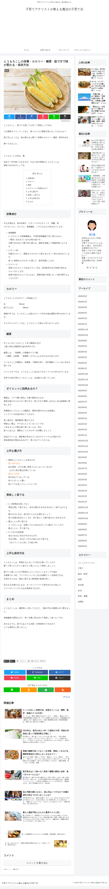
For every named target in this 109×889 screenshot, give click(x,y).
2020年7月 (82, 535)
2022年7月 (82, 402)
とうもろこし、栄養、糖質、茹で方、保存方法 (31, 662)
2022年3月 (82, 424)
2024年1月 (82, 324)
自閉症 (81, 602)
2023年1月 (82, 368)
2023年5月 (82, 346)
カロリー (31, 182)
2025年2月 (82, 302)
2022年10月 (83, 385)
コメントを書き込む (37, 866)
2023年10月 (83, 335)
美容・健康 (82, 596)
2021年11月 (83, 446)
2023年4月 (82, 352)
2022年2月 (82, 429)
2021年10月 (83, 452)
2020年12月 (83, 507)
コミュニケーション (86, 563)
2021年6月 (82, 474)
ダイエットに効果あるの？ (38, 189)
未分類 (81, 585)
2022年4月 (82, 418)
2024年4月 (82, 313)
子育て (81, 568)
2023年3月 (82, 357)
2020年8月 (82, 529)
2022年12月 (83, 374)
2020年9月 (82, 524)
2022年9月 (82, 391)
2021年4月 (82, 485)
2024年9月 (82, 307)
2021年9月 (82, 457)
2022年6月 (82, 407)
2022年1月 (82, 435)
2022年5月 (82, 413)
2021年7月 (82, 468)
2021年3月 (82, 491)
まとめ (30, 202)
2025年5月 (82, 296)
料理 (6, 662)
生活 (12, 662)
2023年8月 (82, 341)
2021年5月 (82, 480)
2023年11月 (83, 329)
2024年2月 (82, 318)
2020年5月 (82, 546)
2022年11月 (83, 380)
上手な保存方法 (34, 199)
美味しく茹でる (34, 195)
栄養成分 (31, 178)
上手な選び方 (33, 192)
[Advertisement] (54, 31)
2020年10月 (83, 518)
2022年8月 (82, 396)
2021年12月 (83, 441)
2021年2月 (82, 496)
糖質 (29, 185)
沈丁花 (92, 234)
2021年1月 (82, 502)
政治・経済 (82, 574)
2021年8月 (82, 463)
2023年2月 (82, 363)
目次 (34, 173)
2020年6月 (82, 541)
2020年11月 (83, 513)
